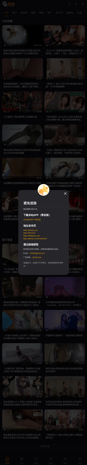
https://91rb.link (29, 233)
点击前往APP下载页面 (32, 220)
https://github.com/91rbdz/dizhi (35, 239)
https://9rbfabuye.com (31, 236)
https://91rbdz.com (30, 230)
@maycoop (37, 257)
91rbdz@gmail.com (37, 253)
